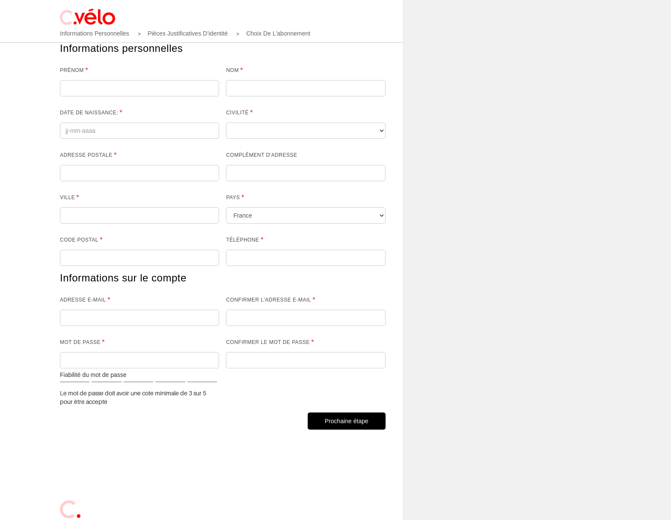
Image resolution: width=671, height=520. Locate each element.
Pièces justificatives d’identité (188, 33)
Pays (233, 197)
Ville (67, 197)
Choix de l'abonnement (278, 33)
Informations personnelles (94, 33)
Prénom (72, 70)
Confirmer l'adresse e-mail (268, 300)
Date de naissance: (89, 113)
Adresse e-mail (83, 300)
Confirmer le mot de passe (267, 342)
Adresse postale (86, 155)
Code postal (79, 240)
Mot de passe (80, 342)
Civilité (237, 113)
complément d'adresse (261, 155)
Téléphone (242, 240)
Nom (232, 70)
